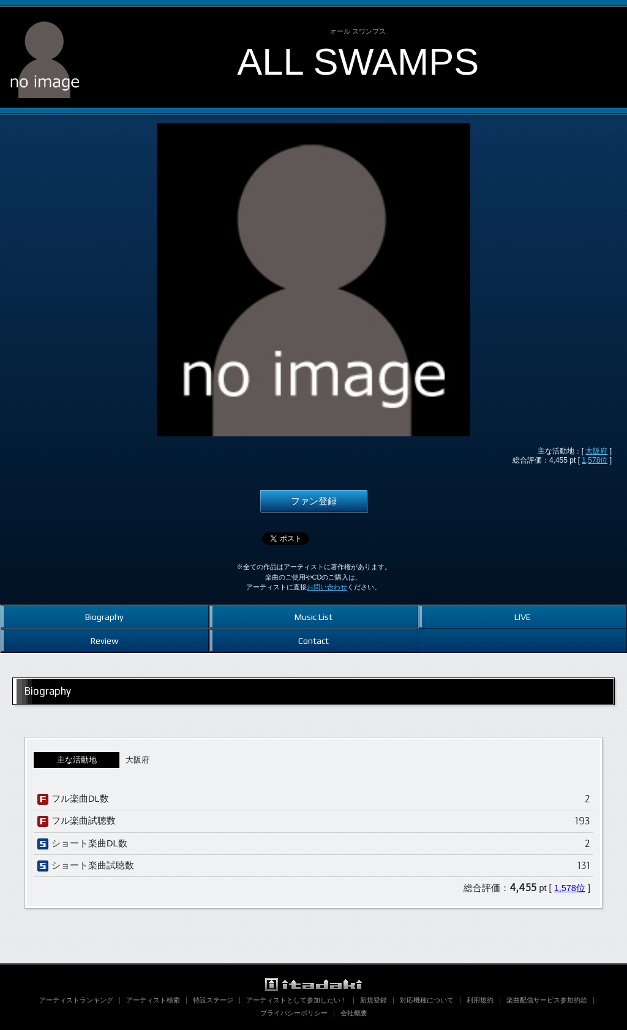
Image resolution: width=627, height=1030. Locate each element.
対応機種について (427, 1000)
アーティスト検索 (153, 1000)
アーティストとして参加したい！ (296, 1000)
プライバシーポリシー (294, 1013)
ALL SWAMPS (358, 61)
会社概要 (353, 1013)
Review (104, 640)
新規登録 (373, 1000)
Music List (313, 616)
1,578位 (594, 460)
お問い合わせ (327, 587)
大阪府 (596, 451)
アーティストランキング (76, 1000)
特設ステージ (213, 1000)
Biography (104, 616)
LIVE (522, 616)
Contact (313, 640)
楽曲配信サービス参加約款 (546, 1000)
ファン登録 (314, 501)
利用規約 (480, 1000)
